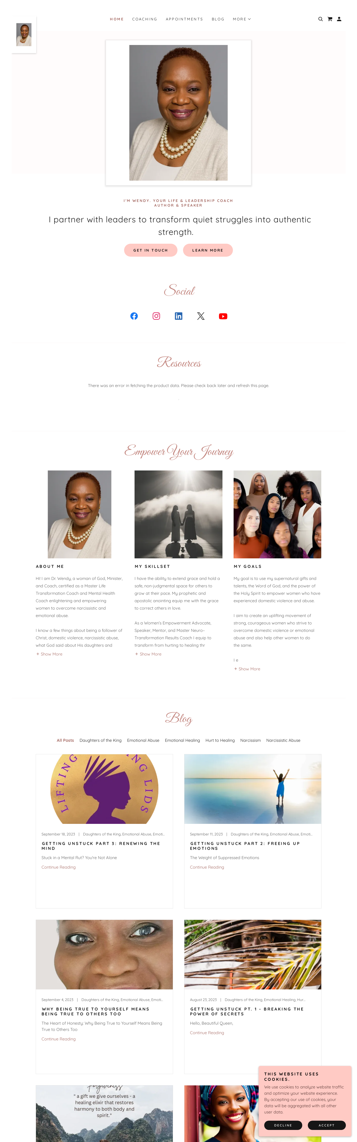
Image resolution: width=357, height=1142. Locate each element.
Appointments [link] (184, 19)
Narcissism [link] (250, 740)
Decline (283, 1125)
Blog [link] (218, 19)
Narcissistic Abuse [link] (283, 740)
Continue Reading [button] (59, 867)
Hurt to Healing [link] (220, 740)
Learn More (207, 250)
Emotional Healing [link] (182, 740)
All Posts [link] (65, 740)
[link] (24, 18)
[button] (339, 19)
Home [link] (117, 19)
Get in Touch (150, 250)
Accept (327, 1125)
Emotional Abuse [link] (143, 740)
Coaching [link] (144, 19)
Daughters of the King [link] (101, 740)
